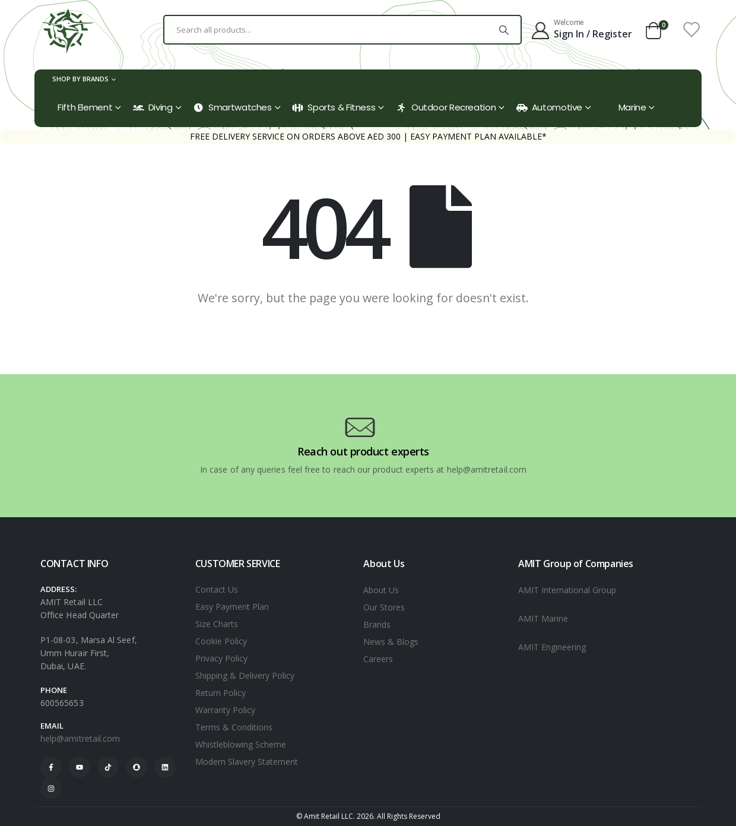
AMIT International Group (567, 590)
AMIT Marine (543, 618)
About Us (381, 590)
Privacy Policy (221, 658)
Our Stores (384, 607)
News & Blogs (390, 641)
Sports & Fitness (333, 107)
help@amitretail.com (80, 738)
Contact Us (216, 589)
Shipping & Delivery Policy (244, 675)
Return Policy (220, 692)
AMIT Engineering (552, 647)
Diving (153, 107)
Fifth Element (85, 107)
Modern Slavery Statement (246, 761)
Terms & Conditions (233, 727)
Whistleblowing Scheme (240, 744)
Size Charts (216, 623)
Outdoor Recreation (446, 107)
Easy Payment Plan (232, 606)
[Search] (504, 29)
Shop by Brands (80, 78)
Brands (377, 624)
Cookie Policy (221, 641)
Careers (378, 658)
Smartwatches (232, 107)
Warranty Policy (225, 710)
